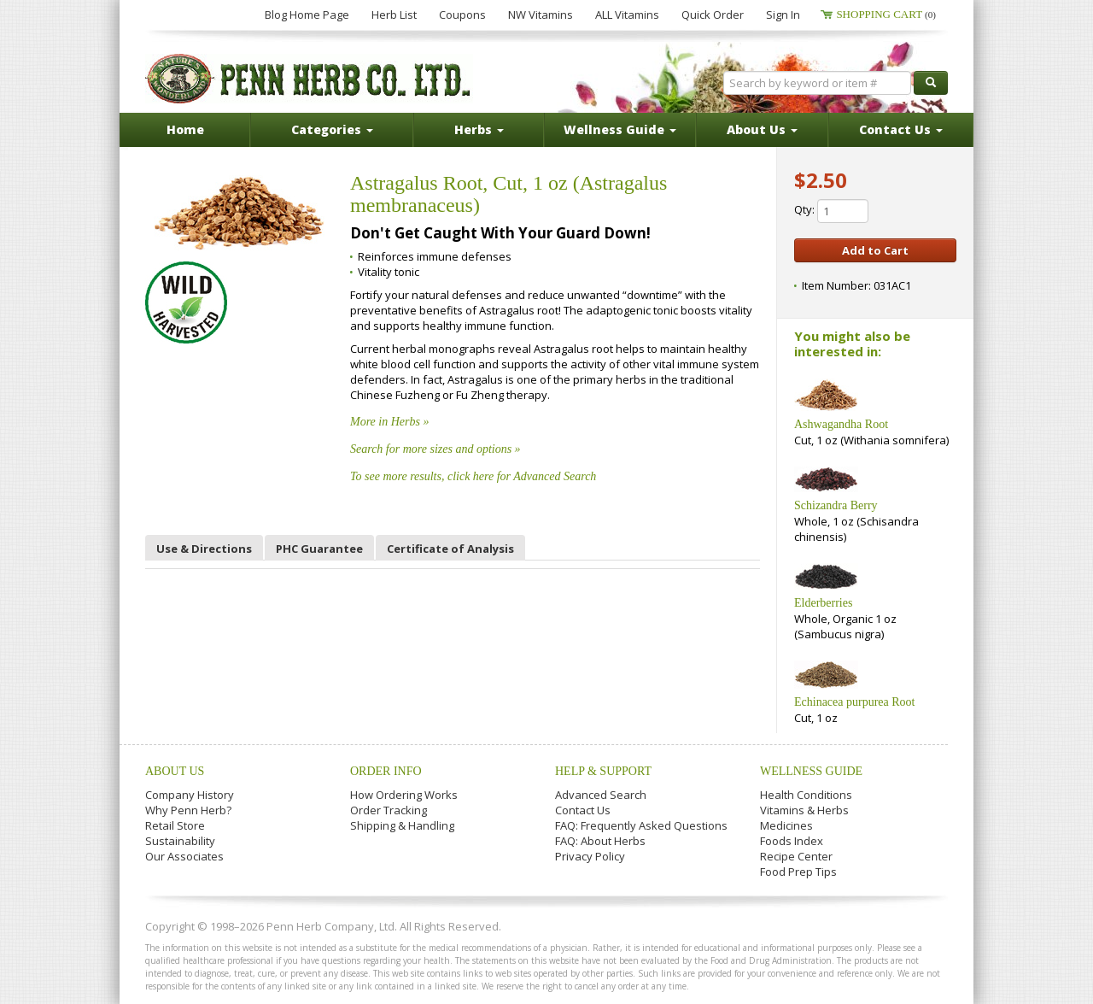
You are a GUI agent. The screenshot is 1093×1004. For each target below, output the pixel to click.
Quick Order (712, 14)
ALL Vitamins (627, 14)
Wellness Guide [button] (620, 129)
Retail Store (175, 825)
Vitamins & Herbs (804, 810)
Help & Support (603, 771)
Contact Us (583, 810)
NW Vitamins (540, 14)
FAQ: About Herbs (600, 840)
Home (185, 129)
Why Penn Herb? (188, 810)
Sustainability (180, 840)
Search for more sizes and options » (435, 449)
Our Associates (184, 856)
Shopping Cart (886, 14)
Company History (189, 794)
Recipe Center (796, 856)
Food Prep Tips (798, 871)
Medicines (786, 825)
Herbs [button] (479, 129)
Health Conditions (806, 794)
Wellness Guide (811, 771)
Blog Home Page (307, 14)
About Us (174, 771)
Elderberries (823, 602)
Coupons (462, 14)
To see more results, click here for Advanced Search (473, 476)
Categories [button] (332, 129)
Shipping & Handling (402, 825)
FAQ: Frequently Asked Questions (641, 825)
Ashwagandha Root (841, 424)
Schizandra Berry (836, 505)
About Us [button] (762, 129)
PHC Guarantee (319, 548)
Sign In (783, 14)
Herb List (394, 14)
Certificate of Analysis (450, 548)
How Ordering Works (404, 794)
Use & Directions (204, 548)
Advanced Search (600, 794)
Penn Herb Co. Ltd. (309, 78)
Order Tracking (388, 810)
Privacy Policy (590, 856)
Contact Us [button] (901, 129)
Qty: (831, 211)
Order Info (386, 771)
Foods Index (791, 840)
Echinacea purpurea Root (854, 702)
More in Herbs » (389, 421)
